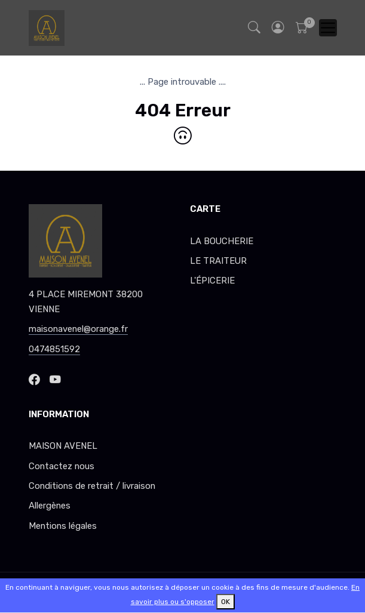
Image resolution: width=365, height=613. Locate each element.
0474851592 (54, 349)
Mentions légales (63, 525)
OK (225, 601)
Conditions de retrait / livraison (92, 485)
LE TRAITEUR (218, 260)
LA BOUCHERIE (221, 241)
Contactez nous (61, 466)
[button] (278, 27)
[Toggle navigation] (327, 27)
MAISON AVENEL (63, 446)
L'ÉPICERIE (212, 280)
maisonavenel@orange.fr (78, 329)
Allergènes (49, 505)
